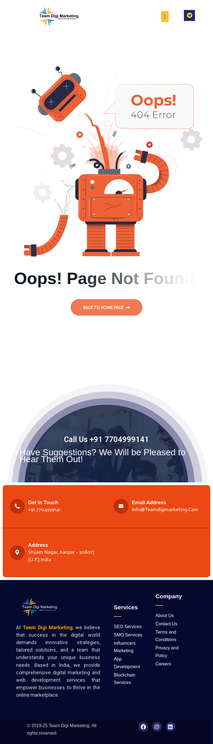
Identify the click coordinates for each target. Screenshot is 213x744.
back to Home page (106, 310)
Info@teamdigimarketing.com (165, 509)
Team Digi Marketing (69, 725)
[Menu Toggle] (165, 16)
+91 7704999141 (44, 509)
